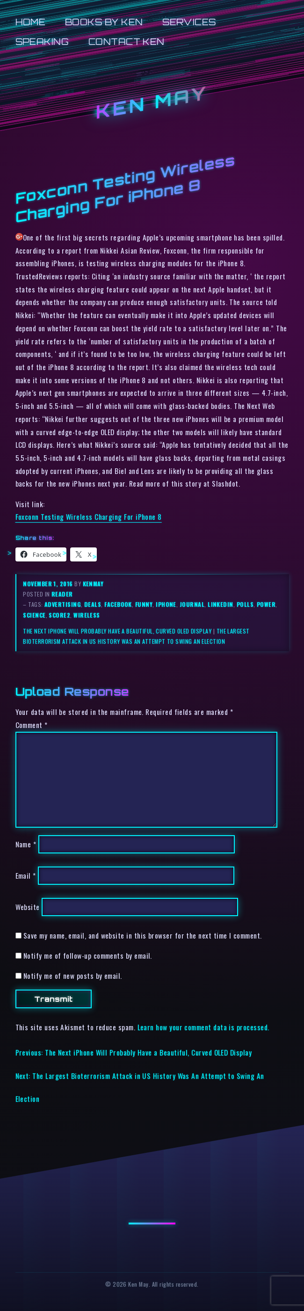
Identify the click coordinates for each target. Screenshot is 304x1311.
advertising (62, 604)
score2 (59, 615)
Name (25, 844)
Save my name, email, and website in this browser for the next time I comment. (142, 935)
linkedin (220, 604)
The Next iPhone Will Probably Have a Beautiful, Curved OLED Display (117, 630)
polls (245, 604)
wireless (86, 615)
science (34, 615)
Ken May (152, 102)
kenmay (93, 583)
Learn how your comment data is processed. (203, 1027)
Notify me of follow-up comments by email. (87, 955)
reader (62, 594)
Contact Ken (126, 41)
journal (192, 604)
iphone (166, 604)
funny (143, 604)
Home (30, 21)
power (266, 604)
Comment (31, 725)
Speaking (42, 41)
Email (25, 875)
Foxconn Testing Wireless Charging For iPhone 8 (88, 516)
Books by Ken (104, 21)
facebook (118, 604)
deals (92, 604)
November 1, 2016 (48, 583)
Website (27, 907)
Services (189, 21)
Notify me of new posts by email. (72, 975)
